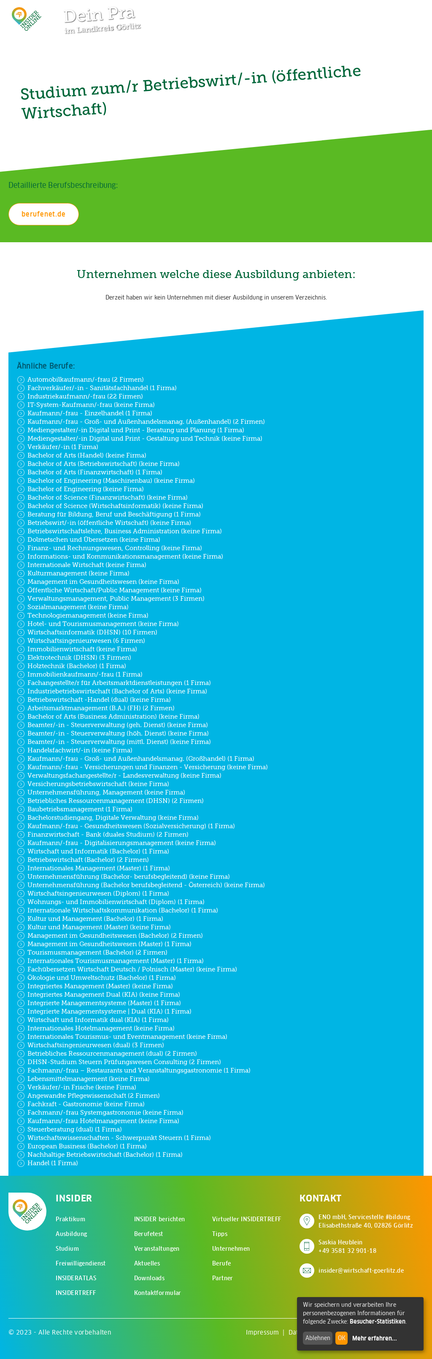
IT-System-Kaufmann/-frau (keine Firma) (86, 405)
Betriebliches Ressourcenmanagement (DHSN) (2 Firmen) (110, 801)
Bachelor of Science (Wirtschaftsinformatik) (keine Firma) (110, 506)
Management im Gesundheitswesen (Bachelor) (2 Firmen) (110, 935)
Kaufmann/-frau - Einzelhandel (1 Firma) (84, 413)
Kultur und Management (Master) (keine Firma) (94, 927)
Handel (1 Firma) (47, 1163)
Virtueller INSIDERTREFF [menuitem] (246, 1219)
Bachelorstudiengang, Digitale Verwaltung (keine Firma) (108, 817)
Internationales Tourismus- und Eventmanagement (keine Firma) (122, 1037)
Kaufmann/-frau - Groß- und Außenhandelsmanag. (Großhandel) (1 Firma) (135, 758)
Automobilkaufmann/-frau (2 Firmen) (80, 379)
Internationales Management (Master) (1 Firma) (93, 868)
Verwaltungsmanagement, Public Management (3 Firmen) (111, 598)
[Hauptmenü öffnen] (401, 12)
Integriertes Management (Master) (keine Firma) (95, 986)
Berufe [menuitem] (221, 1263)
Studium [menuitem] (67, 1248)
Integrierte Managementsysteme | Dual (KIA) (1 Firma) (104, 1011)
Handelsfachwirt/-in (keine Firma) (74, 750)
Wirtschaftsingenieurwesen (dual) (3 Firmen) (90, 1045)
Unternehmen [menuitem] (231, 1248)
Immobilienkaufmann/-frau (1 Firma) (80, 674)
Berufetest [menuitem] (148, 1234)
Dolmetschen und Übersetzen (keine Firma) (88, 539)
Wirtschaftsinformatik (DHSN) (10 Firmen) (87, 632)
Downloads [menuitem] (149, 1278)
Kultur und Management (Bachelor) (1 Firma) (90, 919)
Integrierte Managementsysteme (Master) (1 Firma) (99, 1003)
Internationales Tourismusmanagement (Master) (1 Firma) (110, 961)
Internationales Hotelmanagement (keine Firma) (96, 1028)
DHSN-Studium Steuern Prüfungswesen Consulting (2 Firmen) (119, 1062)
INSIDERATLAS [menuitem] (76, 1278)
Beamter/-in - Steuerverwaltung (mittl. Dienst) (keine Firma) (114, 742)
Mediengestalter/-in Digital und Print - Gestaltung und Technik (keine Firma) (139, 438)
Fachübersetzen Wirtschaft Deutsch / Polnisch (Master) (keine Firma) (127, 969)
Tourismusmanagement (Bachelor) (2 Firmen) (92, 952)
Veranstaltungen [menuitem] (157, 1248)
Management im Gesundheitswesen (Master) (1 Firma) (104, 944)
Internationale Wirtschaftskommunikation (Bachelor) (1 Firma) (117, 910)
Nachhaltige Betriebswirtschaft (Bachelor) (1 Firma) (100, 1154)
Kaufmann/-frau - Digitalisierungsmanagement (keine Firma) (116, 843)
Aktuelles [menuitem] (147, 1263)
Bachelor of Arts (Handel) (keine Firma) (81, 455)
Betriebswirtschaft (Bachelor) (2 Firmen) (83, 860)
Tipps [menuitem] (219, 1234)
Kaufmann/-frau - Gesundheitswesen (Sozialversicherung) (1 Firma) (126, 826)
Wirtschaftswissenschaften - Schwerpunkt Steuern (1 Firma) (114, 1138)
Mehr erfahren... (374, 1338)
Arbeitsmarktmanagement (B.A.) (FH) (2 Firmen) (96, 708)
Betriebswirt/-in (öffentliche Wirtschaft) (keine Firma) (104, 523)
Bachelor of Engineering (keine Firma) (80, 489)
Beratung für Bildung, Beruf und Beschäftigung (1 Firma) (109, 514)
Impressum (262, 1332)
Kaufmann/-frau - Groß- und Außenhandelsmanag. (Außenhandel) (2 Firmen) (141, 421)
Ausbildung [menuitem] (71, 1234)
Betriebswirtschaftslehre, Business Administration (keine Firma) (119, 531)
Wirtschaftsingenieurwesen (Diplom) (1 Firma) (93, 893)
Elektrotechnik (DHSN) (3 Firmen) (74, 657)
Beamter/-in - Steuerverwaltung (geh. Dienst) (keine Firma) (112, 725)
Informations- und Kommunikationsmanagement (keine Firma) (120, 556)
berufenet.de (44, 214)
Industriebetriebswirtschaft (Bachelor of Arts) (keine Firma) (112, 691)
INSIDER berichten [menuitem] (159, 1219)
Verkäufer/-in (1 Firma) (57, 447)
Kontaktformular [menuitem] (157, 1292)
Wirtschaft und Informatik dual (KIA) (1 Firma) (93, 1020)
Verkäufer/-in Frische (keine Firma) (76, 1087)
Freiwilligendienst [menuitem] (81, 1263)
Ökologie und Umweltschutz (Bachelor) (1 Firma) (96, 978)
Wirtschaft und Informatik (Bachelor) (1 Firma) (93, 851)
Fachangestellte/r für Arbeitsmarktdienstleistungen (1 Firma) (114, 683)
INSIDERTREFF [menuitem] (76, 1292)
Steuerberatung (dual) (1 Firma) (69, 1129)
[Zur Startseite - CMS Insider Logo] (26, 19)
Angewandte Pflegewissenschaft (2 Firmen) (88, 1095)
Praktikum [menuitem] (70, 1219)
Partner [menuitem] (222, 1278)
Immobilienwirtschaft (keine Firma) (77, 649)
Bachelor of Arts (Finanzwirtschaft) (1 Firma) (89, 472)
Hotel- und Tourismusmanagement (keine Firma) (98, 624)
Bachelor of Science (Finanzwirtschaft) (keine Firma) (102, 497)
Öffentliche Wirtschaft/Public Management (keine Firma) (109, 590)
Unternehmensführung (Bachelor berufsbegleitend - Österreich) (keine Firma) (141, 885)
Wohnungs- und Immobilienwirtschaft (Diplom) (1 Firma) (111, 902)
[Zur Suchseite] (375, 12)
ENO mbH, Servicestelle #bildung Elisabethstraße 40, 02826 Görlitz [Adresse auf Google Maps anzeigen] (366, 1221)
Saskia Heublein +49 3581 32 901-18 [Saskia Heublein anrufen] (347, 1246)
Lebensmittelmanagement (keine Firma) (83, 1079)
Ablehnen (317, 1338)
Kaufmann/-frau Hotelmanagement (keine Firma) (98, 1121)
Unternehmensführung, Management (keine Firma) (101, 792)
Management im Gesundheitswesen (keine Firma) (98, 582)
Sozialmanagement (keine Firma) (73, 607)
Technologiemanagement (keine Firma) (82, 615)
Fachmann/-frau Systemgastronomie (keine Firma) (100, 1112)
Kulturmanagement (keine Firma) (73, 573)
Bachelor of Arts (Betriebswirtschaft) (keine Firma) (98, 464)
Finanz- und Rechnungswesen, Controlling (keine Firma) (109, 548)
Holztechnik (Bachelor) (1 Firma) (71, 666)
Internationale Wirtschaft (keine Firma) (81, 565)
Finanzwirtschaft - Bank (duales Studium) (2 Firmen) (103, 834)
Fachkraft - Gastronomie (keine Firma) (81, 1104)
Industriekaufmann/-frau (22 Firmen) (80, 396)
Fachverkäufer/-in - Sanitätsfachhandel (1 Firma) (97, 388)
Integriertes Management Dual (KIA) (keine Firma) (98, 994)
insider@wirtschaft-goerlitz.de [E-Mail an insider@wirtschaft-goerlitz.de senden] (361, 1270)
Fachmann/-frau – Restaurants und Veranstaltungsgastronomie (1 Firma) (134, 1070)
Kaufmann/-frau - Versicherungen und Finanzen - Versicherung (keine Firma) (142, 767)
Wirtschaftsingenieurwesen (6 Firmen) (81, 641)
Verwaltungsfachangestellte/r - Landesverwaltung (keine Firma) (119, 775)
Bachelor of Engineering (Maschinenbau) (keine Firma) (106, 480)
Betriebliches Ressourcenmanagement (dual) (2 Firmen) (107, 1053)
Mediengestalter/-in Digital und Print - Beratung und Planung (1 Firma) (130, 430)
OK (342, 1338)
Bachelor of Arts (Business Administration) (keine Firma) (108, 716)
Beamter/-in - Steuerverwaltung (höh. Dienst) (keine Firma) (113, 733)
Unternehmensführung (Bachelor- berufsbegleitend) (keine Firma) (123, 876)
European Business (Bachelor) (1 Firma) (82, 1146)
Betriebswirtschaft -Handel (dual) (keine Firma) (94, 700)
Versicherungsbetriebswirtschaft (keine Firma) (93, 784)
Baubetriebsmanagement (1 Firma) (74, 809)
